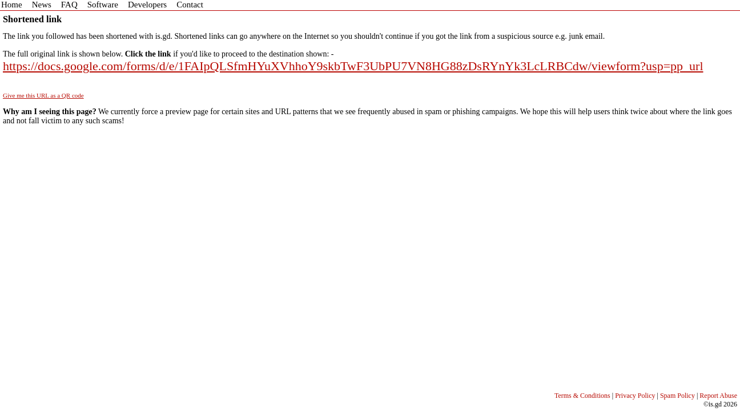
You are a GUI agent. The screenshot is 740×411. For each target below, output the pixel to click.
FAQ (69, 4)
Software (102, 4)
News (41, 4)
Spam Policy (677, 396)
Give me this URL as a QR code (43, 95)
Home (11, 4)
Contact (189, 4)
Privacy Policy (635, 396)
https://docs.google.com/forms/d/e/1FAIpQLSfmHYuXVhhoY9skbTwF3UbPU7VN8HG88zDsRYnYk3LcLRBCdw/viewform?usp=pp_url (353, 66)
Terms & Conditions (582, 396)
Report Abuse (718, 396)
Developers (147, 4)
